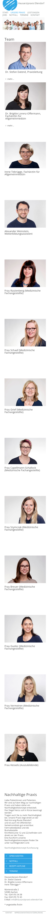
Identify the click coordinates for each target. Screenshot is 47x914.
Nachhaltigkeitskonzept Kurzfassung (21, 847)
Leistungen (33, 12)
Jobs (5, 15)
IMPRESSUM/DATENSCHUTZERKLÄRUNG (29, 913)
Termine (24, 15)
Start (5, 12)
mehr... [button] (10, 79)
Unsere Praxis (18, 12)
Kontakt (35, 15)
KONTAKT (8, 913)
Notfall (13, 15)
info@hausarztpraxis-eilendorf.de (26, 899)
